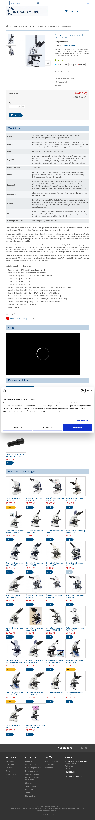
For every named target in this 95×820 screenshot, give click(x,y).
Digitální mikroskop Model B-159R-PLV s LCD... (35, 726)
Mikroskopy (10, 761)
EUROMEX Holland (69, 45)
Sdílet (64, 65)
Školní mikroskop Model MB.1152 (14, 629)
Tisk (59, 85)
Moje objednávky (51, 761)
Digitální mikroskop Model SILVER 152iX (55, 499)
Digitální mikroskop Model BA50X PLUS (75, 629)
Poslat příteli (62, 82)
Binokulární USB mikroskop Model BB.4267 (75, 532)
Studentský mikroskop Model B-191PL (74, 661)
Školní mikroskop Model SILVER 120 (14, 499)
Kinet (52, 814)
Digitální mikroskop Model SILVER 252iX (75, 596)
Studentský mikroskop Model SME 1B (34, 629)
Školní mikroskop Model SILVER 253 (54, 596)
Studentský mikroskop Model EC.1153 (74, 694)
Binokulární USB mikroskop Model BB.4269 (35, 661)
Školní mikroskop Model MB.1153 (14, 726)
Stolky (8, 771)
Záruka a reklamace (33, 774)
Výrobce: (58, 45)
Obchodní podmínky (33, 768)
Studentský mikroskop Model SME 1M (74, 564)
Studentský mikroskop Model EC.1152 (14, 564)
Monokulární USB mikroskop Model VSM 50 (15, 661)
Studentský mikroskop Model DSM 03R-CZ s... (54, 661)
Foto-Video (10, 765)
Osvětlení (9, 768)
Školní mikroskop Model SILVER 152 (34, 499)
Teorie (27, 793)
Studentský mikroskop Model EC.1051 (34, 532)
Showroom (29, 783)
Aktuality (28, 761)
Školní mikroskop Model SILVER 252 (34, 596)
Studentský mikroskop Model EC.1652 (34, 564)
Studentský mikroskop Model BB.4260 (14, 596)
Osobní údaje (50, 765)
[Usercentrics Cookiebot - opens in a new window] (82, 391)
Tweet (58, 65)
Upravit (47, 427)
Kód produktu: (60, 42)
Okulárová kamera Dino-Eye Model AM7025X (15, 455)
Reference (29, 789)
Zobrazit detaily (81, 420)
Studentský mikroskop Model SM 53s (74, 499)
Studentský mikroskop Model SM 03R (54, 564)
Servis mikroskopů (32, 786)
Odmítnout (17, 427)
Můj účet (49, 757)
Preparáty (9, 777)
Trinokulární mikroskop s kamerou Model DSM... (15, 532)
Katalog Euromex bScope (19, 319)
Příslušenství (11, 774)
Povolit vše (77, 427)
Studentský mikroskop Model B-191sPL (14, 694)
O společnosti (30, 765)
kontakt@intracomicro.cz (74, 776)
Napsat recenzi (63, 71)
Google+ (72, 65)
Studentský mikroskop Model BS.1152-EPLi (54, 629)
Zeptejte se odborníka (66, 78)
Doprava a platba (31, 771)
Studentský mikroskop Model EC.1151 (54, 532)
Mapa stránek (30, 796)
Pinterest (81, 65)
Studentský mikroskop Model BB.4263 (34, 694)
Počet (11, 103)
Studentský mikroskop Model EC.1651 (54, 694)
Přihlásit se (49, 768)
